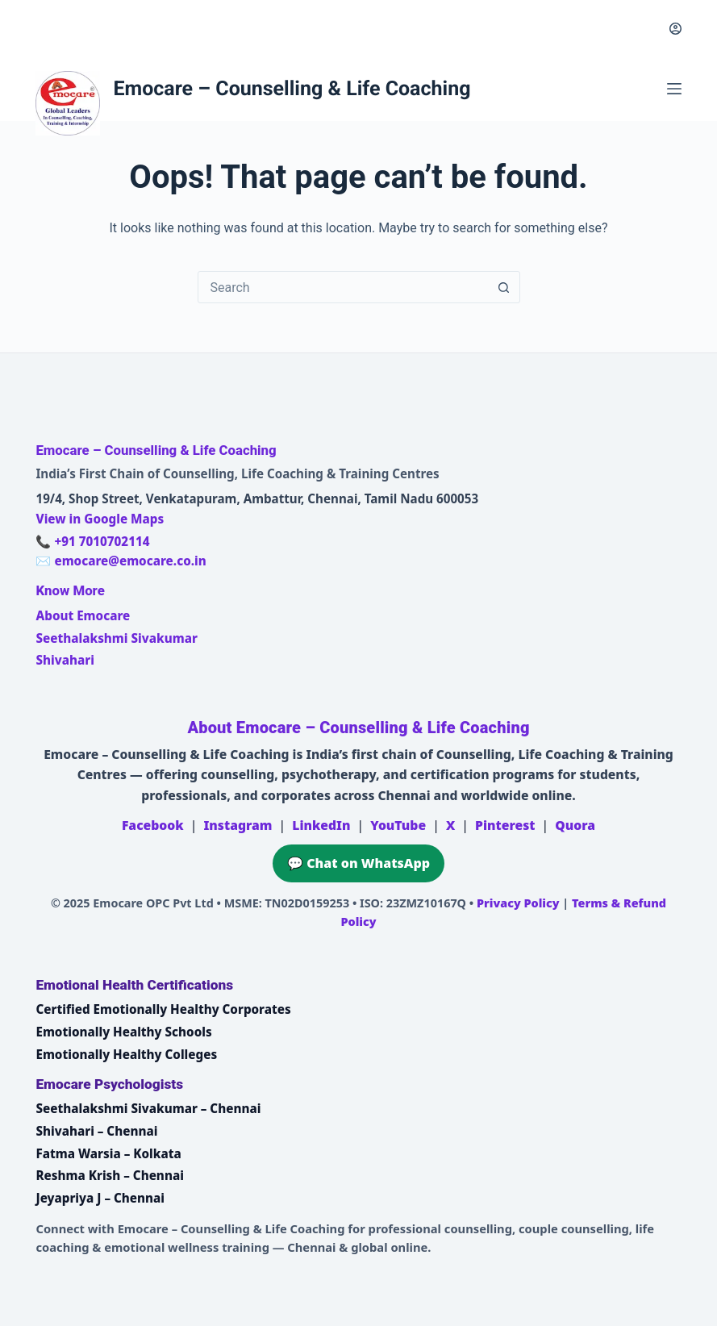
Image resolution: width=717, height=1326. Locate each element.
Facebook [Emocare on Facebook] (153, 825)
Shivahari (64, 660)
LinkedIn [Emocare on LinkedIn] (321, 825)
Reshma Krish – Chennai (109, 1175)
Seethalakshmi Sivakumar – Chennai (148, 1108)
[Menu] (674, 88)
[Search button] (504, 287)
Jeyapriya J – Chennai (100, 1198)
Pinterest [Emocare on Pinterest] (505, 825)
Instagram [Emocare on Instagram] (237, 825)
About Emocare (82, 615)
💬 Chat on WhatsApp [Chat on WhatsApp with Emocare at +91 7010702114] (358, 863)
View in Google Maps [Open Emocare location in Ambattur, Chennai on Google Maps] (99, 519)
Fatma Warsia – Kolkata (108, 1153)
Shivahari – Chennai (96, 1131)
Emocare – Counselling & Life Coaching (291, 89)
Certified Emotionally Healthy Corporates (162, 1009)
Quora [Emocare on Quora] (575, 825)
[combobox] (343, 287)
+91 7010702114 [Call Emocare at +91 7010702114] (101, 541)
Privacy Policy (518, 903)
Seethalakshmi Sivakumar (116, 638)
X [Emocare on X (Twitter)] (450, 825)
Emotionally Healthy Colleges (126, 1054)
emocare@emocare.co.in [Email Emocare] (130, 560)
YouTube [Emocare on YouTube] (398, 825)
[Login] (675, 29)
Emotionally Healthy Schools (123, 1032)
